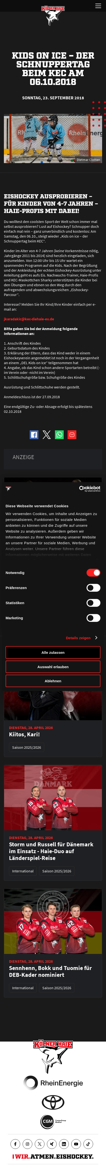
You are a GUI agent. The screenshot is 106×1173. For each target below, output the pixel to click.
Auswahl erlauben (53, 667)
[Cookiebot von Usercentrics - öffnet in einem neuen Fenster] (79, 489)
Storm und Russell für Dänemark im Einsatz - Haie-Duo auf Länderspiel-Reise (51, 851)
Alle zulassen (52, 652)
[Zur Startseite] (53, 15)
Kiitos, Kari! (24, 734)
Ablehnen (53, 681)
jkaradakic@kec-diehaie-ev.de (29, 318)
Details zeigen (78, 638)
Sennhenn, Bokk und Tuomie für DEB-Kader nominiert (50, 971)
